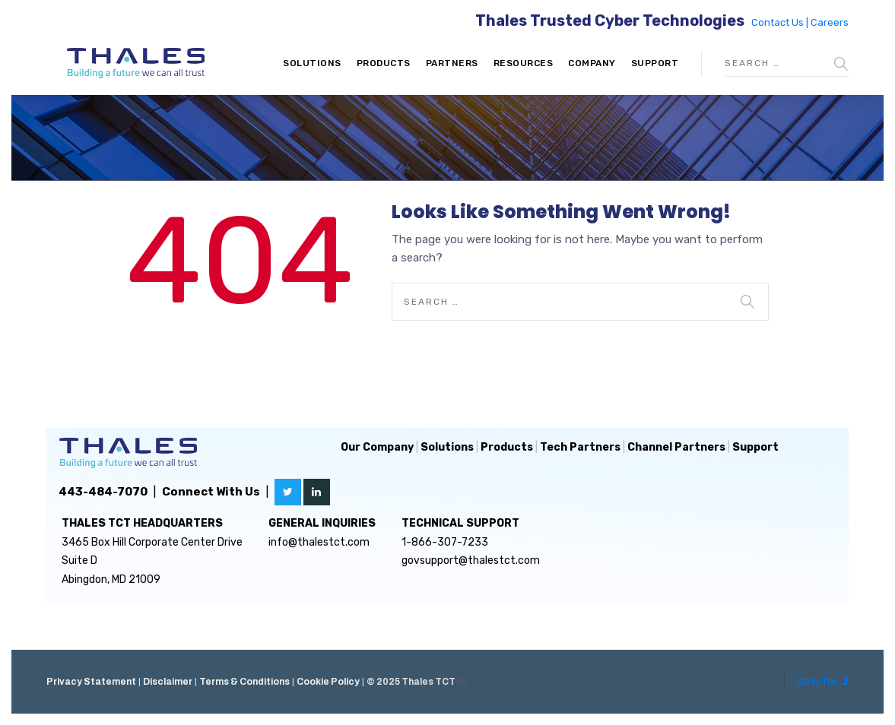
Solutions (312, 63)
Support (655, 63)
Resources (524, 63)
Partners (452, 63)
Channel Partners (676, 447)
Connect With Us (211, 492)
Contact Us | (781, 22)
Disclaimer (167, 681)
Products (384, 63)
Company (592, 63)
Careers (830, 22)
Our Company (377, 447)
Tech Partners (580, 447)
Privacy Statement (91, 681)
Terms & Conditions (244, 681)
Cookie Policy (328, 681)
